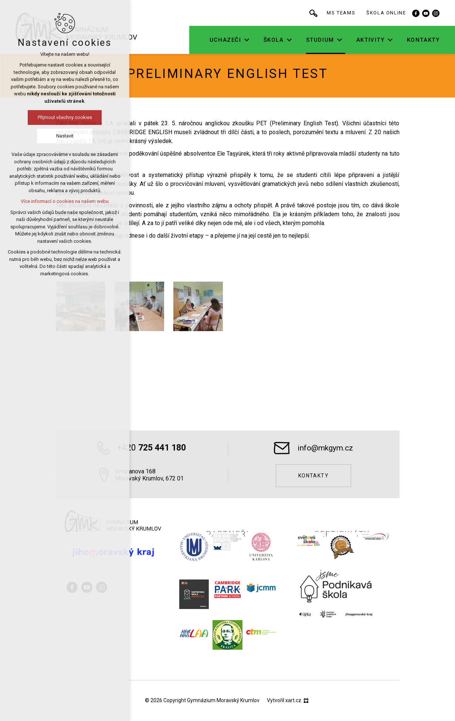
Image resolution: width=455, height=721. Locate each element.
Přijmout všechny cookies (57, 117)
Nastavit (57, 136)
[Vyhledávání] (336, 13)
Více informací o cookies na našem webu (58, 201)
